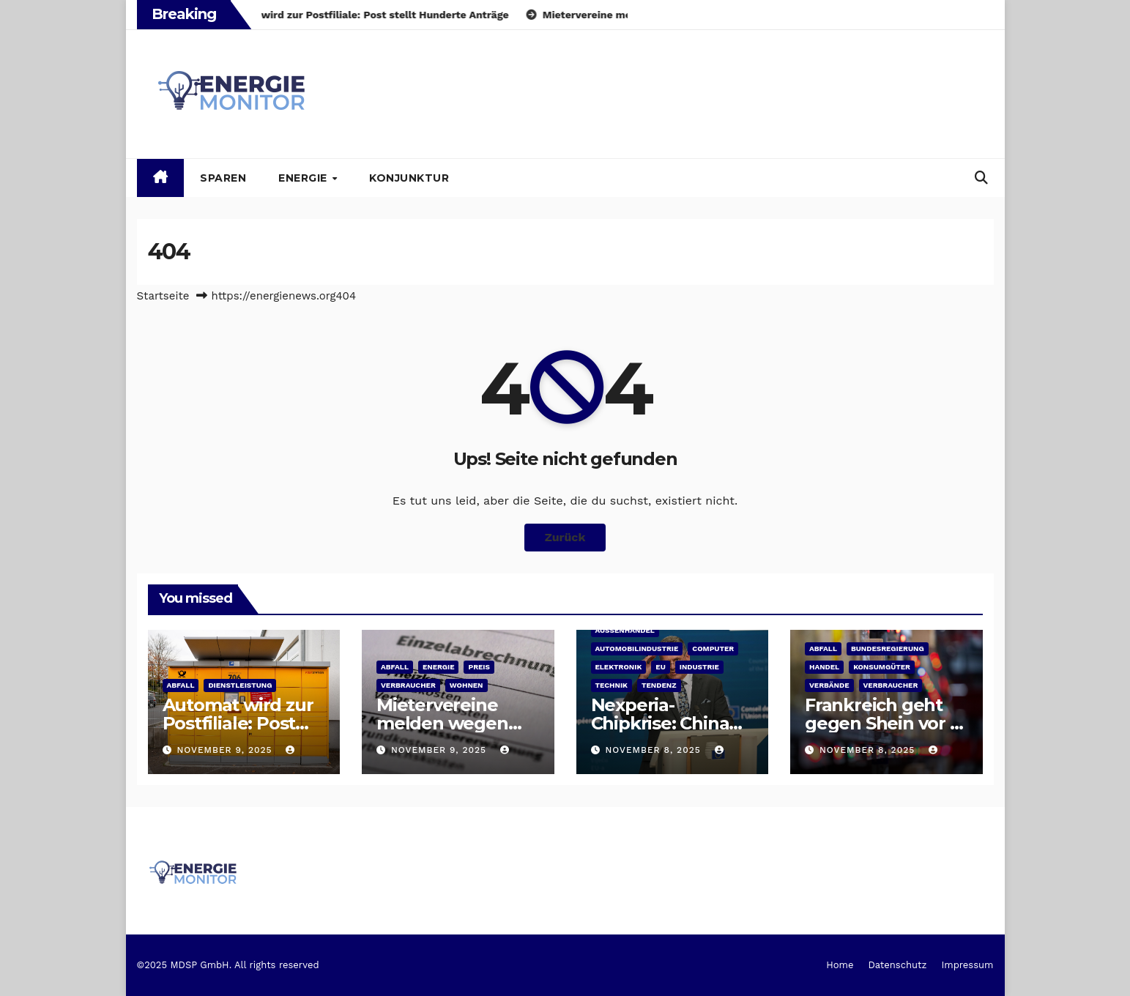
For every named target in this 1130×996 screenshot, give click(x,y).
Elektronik (618, 667)
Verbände (829, 685)
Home (839, 964)
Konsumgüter (881, 667)
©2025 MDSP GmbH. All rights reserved (228, 964)
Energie (304, 178)
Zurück (565, 537)
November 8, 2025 (654, 750)
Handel (824, 667)
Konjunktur (409, 178)
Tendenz (659, 685)
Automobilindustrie (637, 648)
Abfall (181, 685)
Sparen (223, 178)
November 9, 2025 (225, 750)
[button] (981, 177)
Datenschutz (897, 964)
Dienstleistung (240, 685)
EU (660, 667)
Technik (611, 685)
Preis (479, 667)
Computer (713, 648)
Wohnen (466, 685)
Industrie (699, 667)
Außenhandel (625, 630)
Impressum (967, 964)
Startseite (163, 295)
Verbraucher (408, 685)
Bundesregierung (887, 648)
